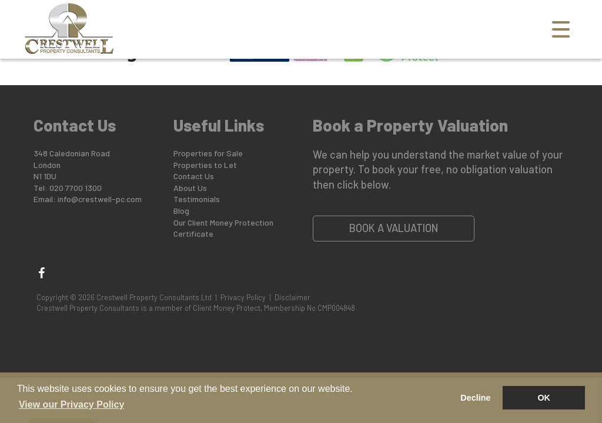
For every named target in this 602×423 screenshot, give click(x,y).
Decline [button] (475, 397)
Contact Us (193, 176)
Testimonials (196, 199)
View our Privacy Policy (71, 404)
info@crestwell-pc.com (100, 199)
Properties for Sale (208, 153)
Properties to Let (205, 165)
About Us (190, 188)
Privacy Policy (243, 297)
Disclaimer (292, 297)
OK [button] (543, 397)
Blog (181, 211)
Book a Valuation (394, 227)
